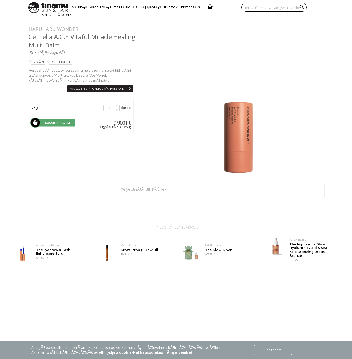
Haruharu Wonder (53, 29)
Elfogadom (273, 350)
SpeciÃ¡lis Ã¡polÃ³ (47, 53)
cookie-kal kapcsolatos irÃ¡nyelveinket (156, 352)
